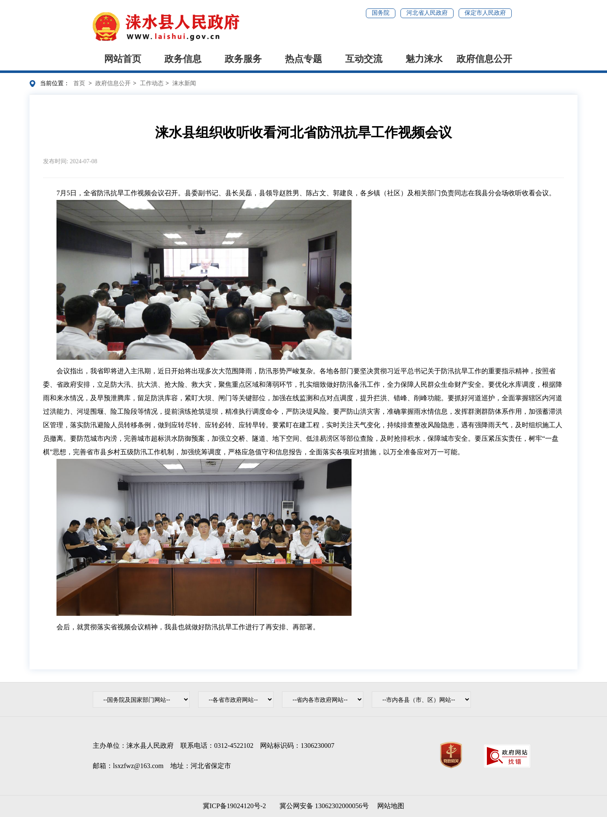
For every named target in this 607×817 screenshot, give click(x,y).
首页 (79, 83)
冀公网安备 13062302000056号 (322, 805)
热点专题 (303, 59)
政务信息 (182, 59)
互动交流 (363, 59)
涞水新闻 (184, 83)
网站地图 (390, 805)
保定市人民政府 (485, 13)
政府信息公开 (484, 59)
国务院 (380, 13)
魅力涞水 (424, 59)
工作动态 (152, 83)
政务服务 (243, 59)
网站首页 (122, 59)
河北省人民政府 (427, 13)
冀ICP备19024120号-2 (234, 805)
